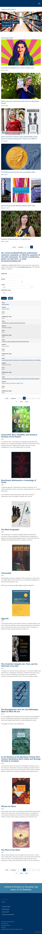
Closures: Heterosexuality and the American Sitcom (15, 341)
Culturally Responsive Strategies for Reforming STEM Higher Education (20, 378)
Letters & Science (8, 9)
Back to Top (38, 932)
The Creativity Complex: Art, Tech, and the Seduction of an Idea (19, 665)
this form (14, 259)
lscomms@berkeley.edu (11, 261)
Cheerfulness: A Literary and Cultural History (13, 323)
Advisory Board (5, 909)
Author (3, 279)
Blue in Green (5, 304)
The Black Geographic (10, 529)
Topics (3, 284)
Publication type (6, 290)
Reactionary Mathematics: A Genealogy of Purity (18, 481)
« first (14, 247)
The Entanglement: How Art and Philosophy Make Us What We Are (19, 710)
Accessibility (4, 923)
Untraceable (6, 573)
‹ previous (21, 247)
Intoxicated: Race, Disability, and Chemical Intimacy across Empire (19, 435)
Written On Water (8, 806)
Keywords (4, 273)
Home (3, 902)
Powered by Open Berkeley (7, 921)
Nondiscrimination (5, 925)
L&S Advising (5, 911)
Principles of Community (8, 914)
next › (22, 402)
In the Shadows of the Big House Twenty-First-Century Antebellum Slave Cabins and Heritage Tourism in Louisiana (21, 759)
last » (27, 402)
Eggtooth (5, 618)
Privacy (3, 927)
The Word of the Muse (10, 850)
